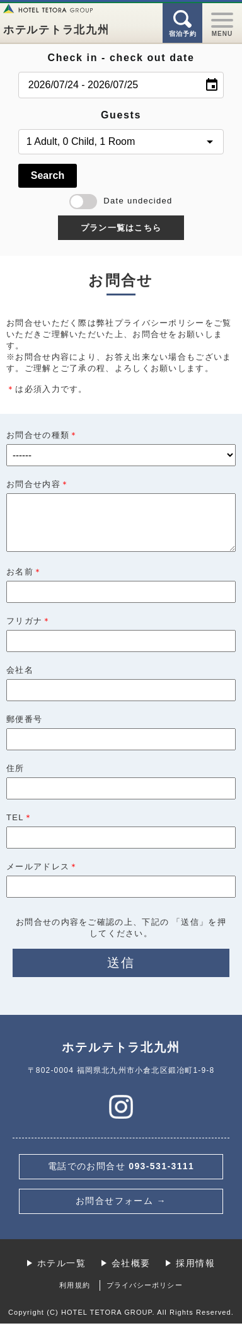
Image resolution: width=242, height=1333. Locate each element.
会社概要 (131, 1272)
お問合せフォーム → (121, 1210)
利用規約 (74, 1294)
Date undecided (120, 200)
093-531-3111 (121, 1175)
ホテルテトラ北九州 (56, 30)
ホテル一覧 (61, 1272)
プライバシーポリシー (145, 1294)
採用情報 (195, 1272)
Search (47, 175)
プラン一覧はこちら (121, 227)
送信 (121, 972)
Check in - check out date (121, 57)
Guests (121, 115)
